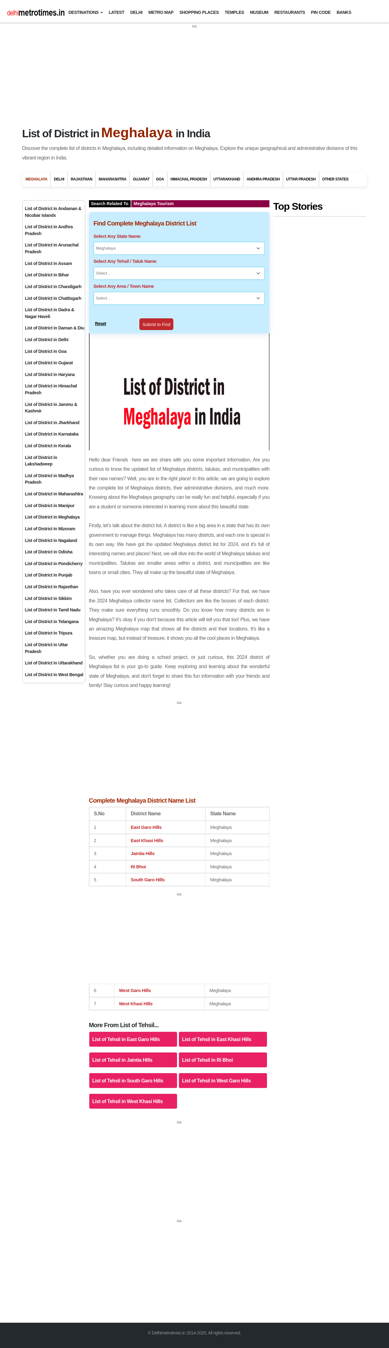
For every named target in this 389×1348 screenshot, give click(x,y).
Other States (335, 179)
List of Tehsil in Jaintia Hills (122, 1060)
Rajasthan (81, 179)
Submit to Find (156, 324)
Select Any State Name (117, 236)
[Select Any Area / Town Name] (179, 298)
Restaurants (289, 12)
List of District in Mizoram (50, 528)
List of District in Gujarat (49, 362)
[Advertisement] (194, 72)
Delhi (136, 12)
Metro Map (160, 12)
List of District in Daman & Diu (54, 327)
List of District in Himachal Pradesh (51, 389)
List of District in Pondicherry (54, 563)
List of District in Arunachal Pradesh (51, 248)
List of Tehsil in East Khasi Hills (216, 1039)
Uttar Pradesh (301, 179)
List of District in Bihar (47, 274)
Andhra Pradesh (263, 179)
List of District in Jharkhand (52, 422)
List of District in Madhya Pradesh (49, 479)
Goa (160, 179)
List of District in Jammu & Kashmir (51, 408)
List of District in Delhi (47, 339)
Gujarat (141, 179)
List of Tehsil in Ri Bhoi (207, 1060)
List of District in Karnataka (51, 434)
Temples (234, 12)
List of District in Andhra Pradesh (49, 230)
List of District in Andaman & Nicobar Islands (53, 212)
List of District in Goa (45, 351)
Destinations (83, 12)
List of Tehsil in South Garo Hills (127, 1080)
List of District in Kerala (48, 445)
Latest (117, 12)
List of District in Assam (48, 263)
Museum (259, 12)
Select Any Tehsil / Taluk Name (125, 261)
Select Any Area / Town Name (124, 286)
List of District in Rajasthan (51, 586)
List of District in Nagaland (51, 540)
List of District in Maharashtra (54, 493)
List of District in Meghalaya (52, 517)
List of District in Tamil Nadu (53, 609)
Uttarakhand (227, 179)
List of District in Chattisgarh (53, 298)
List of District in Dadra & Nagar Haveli (49, 313)
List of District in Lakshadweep (41, 461)
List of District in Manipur (50, 505)
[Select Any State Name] (179, 248)
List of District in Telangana (52, 621)
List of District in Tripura (48, 633)
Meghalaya (37, 179)
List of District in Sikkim (48, 598)
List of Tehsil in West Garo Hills (216, 1080)
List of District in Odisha (49, 551)
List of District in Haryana (50, 374)
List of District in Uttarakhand (54, 662)
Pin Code (321, 12)
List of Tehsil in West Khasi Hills (127, 1101)
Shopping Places (199, 12)
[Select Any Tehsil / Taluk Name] (179, 273)
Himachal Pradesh (189, 179)
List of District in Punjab (48, 575)
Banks (343, 12)
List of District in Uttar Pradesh (46, 648)
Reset (100, 323)
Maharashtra (112, 179)
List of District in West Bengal (54, 674)
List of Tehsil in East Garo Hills (126, 1039)
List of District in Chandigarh (53, 286)
